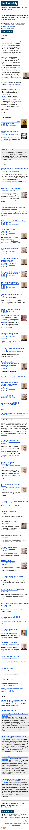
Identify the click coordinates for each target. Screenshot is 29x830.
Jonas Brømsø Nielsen (14, 171)
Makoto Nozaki (12, 125)
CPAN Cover (14, 241)
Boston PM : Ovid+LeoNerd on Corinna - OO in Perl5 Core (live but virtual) (14, 701)
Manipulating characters (9, 643)
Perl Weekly (9, 3)
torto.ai (9, 159)
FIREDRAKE (14, 658)
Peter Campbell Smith (14, 644)
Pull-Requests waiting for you (13, 84)
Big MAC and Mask (7, 656)
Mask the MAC (5, 521)
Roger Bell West (6, 658)
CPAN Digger (11, 237)
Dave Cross (11, 311)
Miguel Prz (4, 685)
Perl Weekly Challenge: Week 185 (12, 576)
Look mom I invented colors (10, 207)
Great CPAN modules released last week (12, 688)
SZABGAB (3, 234)
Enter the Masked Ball (8, 535)
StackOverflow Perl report (8, 691)
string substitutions (7, 617)
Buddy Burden (5, 404)
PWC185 (3, 668)
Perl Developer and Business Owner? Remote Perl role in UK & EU (14, 780)
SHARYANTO (20, 415)
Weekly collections (18, 823)
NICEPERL (10, 685)
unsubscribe (24, 814)
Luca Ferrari (5, 618)
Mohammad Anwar (20, 423)
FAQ (4, 456)
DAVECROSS (4, 312)
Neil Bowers (11, 134)
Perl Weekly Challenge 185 (9, 629)
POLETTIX (11, 190)
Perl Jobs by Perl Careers (9, 710)
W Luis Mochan (12, 630)
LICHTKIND (14, 209)
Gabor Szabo (21, 23)
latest (2, 23)
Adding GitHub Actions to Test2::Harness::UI (9, 334)
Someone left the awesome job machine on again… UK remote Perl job (15, 757)
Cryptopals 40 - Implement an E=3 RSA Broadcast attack (10, 272)
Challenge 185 (5, 511)
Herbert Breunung (6, 209)
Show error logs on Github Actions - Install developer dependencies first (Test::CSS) (9, 385)
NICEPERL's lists (6, 683)
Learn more (11, 19)
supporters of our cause (8, 26)
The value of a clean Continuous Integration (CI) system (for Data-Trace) (10, 363)
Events (24, 823)
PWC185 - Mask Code (8, 561)
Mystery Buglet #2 (7, 403)
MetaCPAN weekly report (7, 690)
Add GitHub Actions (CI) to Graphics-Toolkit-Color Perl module (10, 284)
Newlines (4, 396)
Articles (23, 821)
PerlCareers (4, 435)
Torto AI (4, 149)
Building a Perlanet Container (10, 309)
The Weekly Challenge (7, 423)
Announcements (12, 821)
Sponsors (18, 821)
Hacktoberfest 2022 (7, 188)
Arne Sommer (5, 523)
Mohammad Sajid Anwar (14, 442)
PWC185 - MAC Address (9, 547)
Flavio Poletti (5, 190)
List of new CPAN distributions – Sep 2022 (15, 413)
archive (7, 23)
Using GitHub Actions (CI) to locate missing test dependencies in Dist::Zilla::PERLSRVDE (10, 261)
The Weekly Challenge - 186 (10, 440)
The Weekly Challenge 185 (9, 590)
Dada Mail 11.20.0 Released (10, 377)
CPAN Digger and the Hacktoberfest (8, 230)
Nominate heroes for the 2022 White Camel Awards (10, 122)
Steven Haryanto (13, 415)
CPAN (27, 821)
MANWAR (3, 443)
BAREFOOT (13, 404)
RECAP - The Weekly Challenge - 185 (7, 463)
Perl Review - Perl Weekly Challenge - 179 (14, 501)
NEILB (16, 134)
